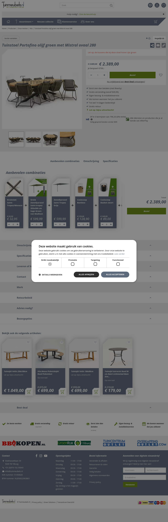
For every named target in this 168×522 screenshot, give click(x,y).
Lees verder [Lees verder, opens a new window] (119, 253)
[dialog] (84, 261)
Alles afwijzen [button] (86, 274)
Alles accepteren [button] (115, 274)
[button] (50, 274)
